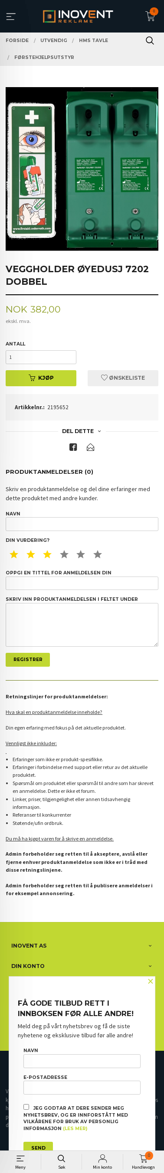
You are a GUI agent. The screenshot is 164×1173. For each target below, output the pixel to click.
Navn (82, 521)
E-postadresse (82, 1085)
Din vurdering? (27, 540)
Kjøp (41, 378)
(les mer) (75, 1128)
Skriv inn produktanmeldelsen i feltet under (82, 621)
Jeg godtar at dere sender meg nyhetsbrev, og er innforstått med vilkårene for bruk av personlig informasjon (75, 1117)
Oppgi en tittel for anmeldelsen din (82, 580)
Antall (15, 344)
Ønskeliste (123, 378)
